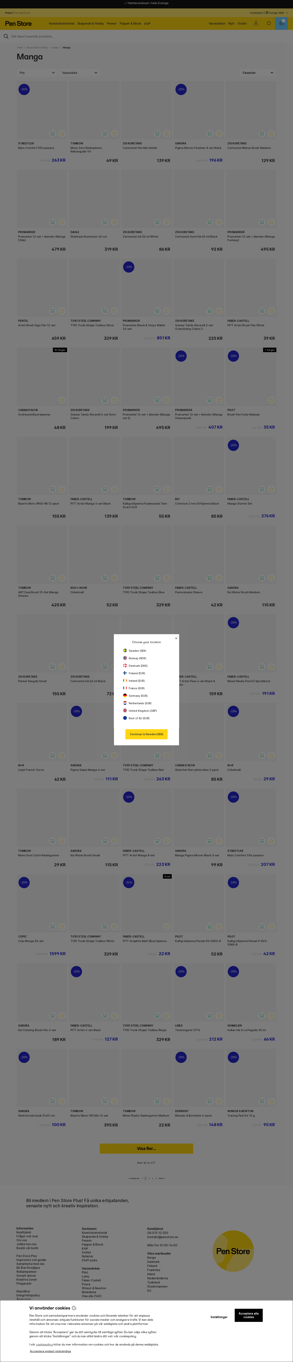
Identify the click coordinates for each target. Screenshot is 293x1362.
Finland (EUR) (134, 673)
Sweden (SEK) (134, 650)
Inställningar (219, 1317)
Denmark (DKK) (135, 665)
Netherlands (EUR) (137, 703)
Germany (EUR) (135, 695)
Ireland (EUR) (134, 680)
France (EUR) (134, 688)
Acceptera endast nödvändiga (50, 1351)
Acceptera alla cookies (249, 1315)
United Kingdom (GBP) (140, 710)
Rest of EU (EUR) (136, 718)
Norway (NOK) (134, 658)
